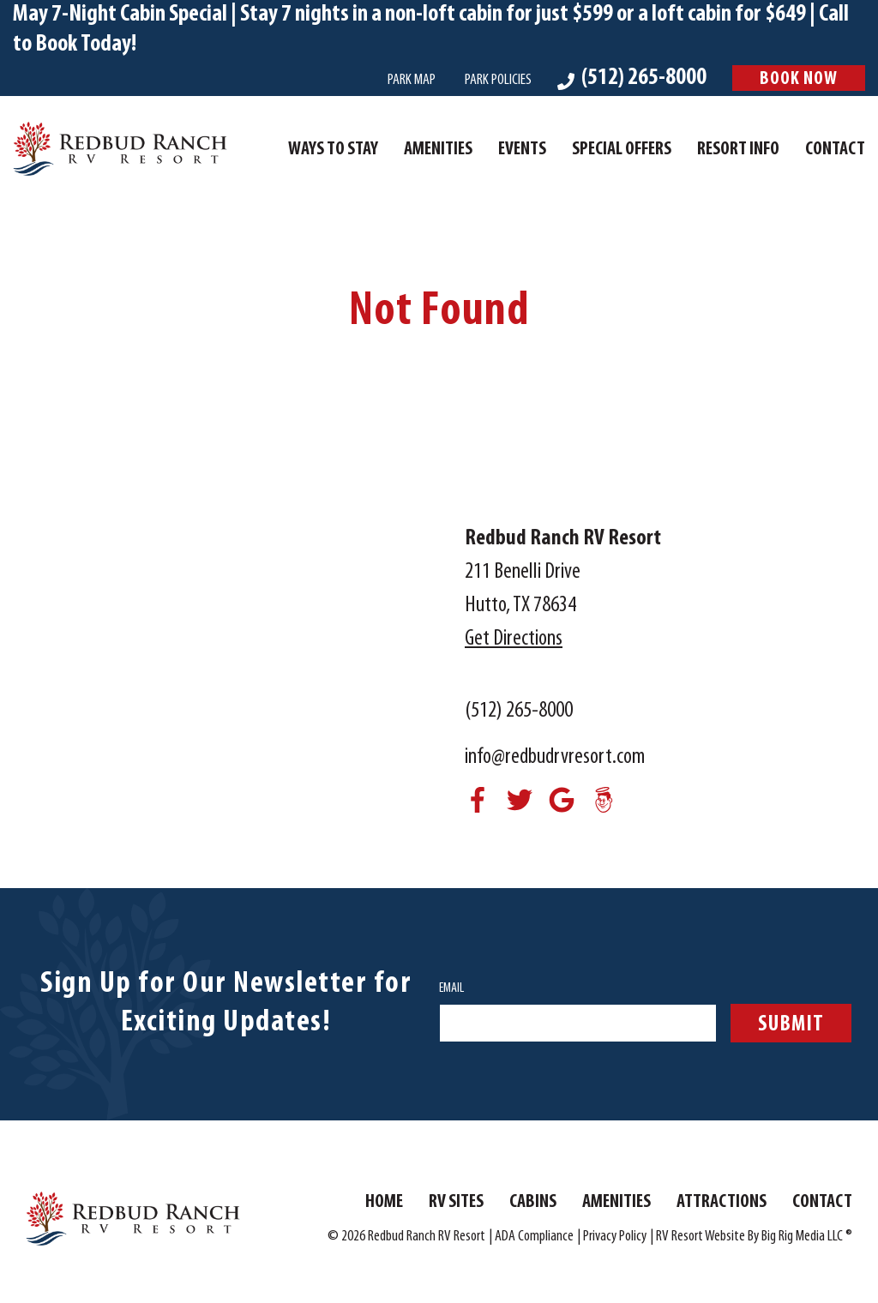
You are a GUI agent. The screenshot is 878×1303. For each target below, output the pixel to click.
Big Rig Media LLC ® (806, 1236)
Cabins (532, 1202)
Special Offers (621, 149)
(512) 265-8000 (519, 711)
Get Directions (513, 639)
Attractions (722, 1202)
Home (384, 1202)
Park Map (412, 80)
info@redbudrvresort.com (555, 757)
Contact (835, 149)
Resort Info (738, 149)
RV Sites (456, 1202)
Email (451, 988)
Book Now (799, 79)
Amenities (438, 149)
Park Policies (498, 80)
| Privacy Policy (611, 1236)
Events (522, 149)
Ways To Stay (333, 149)
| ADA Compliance (531, 1236)
